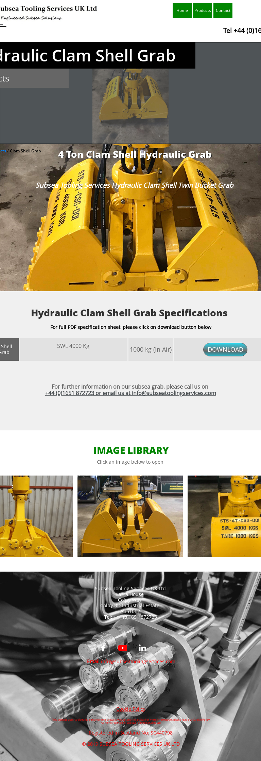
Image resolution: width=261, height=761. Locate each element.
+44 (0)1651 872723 (69, 393)
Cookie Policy (130, 709)
